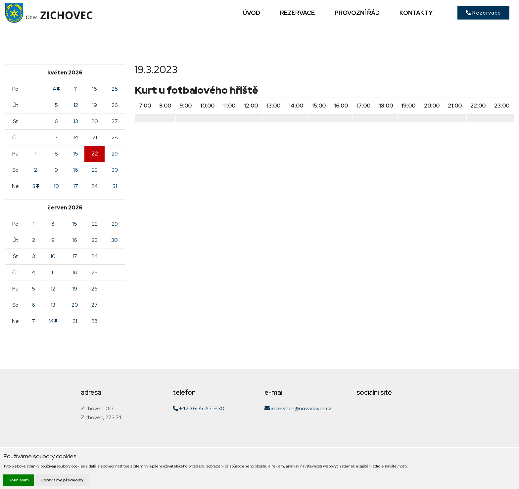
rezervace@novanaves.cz (297, 408)
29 (115, 153)
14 (75, 137)
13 (75, 121)
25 (115, 88)
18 (94, 88)
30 (115, 169)
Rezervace (483, 12)
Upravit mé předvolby (62, 480)
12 (75, 105)
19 (94, 105)
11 (75, 88)
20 (94, 121)
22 (94, 153)
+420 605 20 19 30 (198, 408)
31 (115, 186)
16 (75, 169)
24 (94, 186)
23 (95, 169)
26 (115, 105)
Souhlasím (19, 480)
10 (56, 186)
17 (75, 186)
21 (94, 137)
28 (115, 137)
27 (115, 121)
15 (75, 153)
